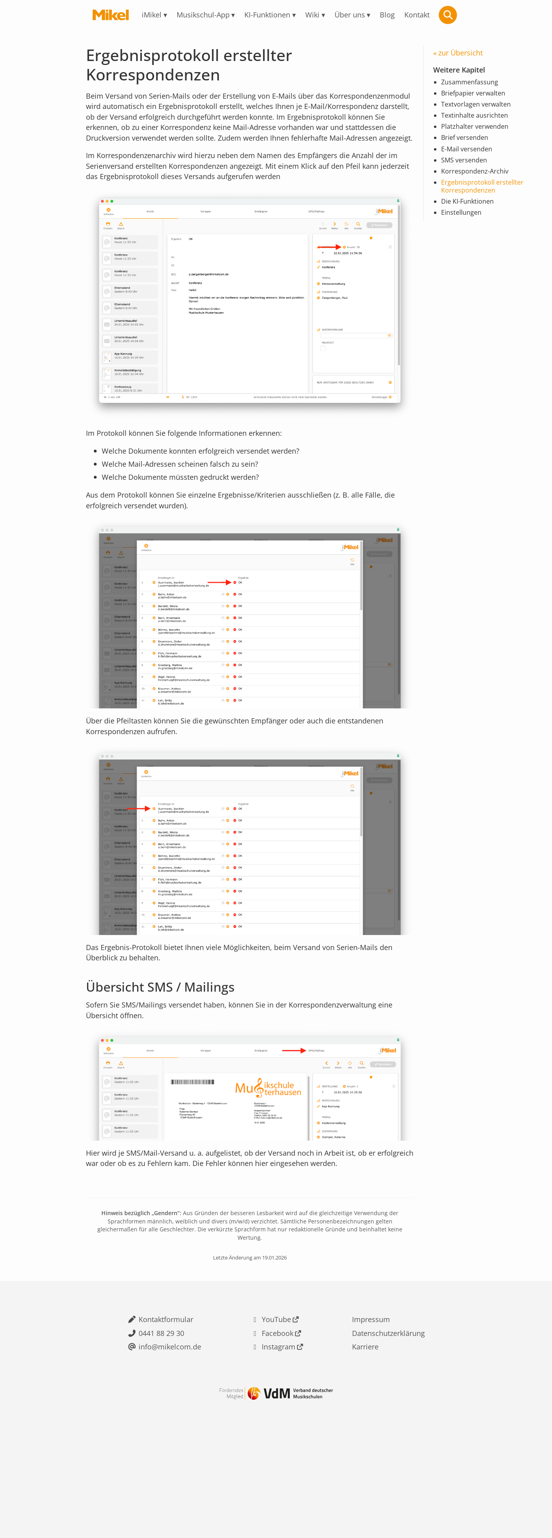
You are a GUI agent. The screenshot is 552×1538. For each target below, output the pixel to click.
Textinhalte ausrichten (478, 122)
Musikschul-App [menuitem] (195, 15)
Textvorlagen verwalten (479, 110)
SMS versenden (466, 171)
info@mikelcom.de (168, 1434)
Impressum (369, 1403)
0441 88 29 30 (158, 1419)
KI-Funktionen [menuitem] (266, 15)
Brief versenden (467, 146)
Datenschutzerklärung (389, 1419)
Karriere (363, 1434)
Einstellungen (463, 228)
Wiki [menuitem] (316, 15)
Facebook (276, 1419)
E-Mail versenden (470, 159)
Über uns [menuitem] (356, 15)
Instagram (277, 1434)
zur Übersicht (463, 53)
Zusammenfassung (473, 86)
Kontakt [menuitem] (430, 15)
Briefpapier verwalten (477, 98)
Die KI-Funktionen (470, 216)
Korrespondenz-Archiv (478, 183)
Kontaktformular (164, 1403)
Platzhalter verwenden (478, 134)
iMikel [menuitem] (139, 15)
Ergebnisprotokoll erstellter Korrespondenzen (486, 200)
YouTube (275, 1403)
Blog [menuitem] (398, 15)
